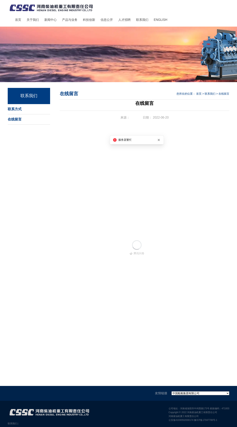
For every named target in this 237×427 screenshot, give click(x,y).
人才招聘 (124, 19)
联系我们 (142, 19)
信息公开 (107, 19)
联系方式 (15, 109)
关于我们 (33, 19)
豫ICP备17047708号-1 (205, 420)
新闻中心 (50, 19)
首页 (18, 19)
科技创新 (89, 19)
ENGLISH (160, 19)
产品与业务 (69, 19)
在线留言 (15, 119)
